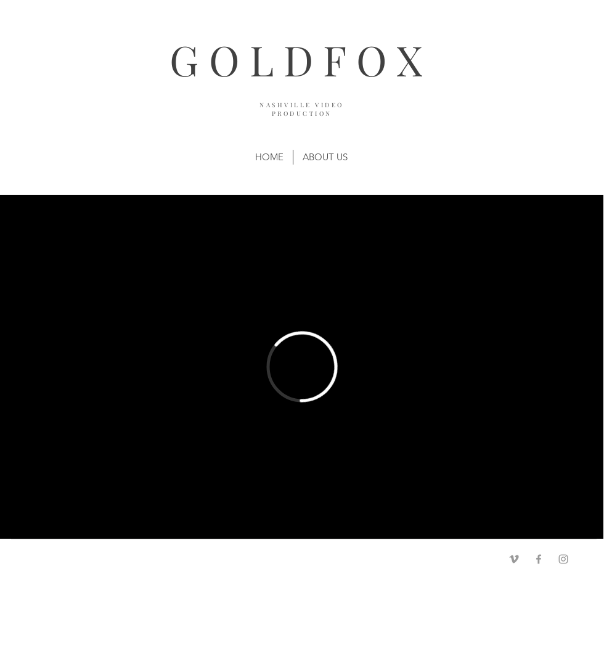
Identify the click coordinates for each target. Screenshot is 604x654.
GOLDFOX (300, 59)
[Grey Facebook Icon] (539, 559)
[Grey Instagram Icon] (563, 559)
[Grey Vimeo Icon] (514, 559)
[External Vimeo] (301, 367)
